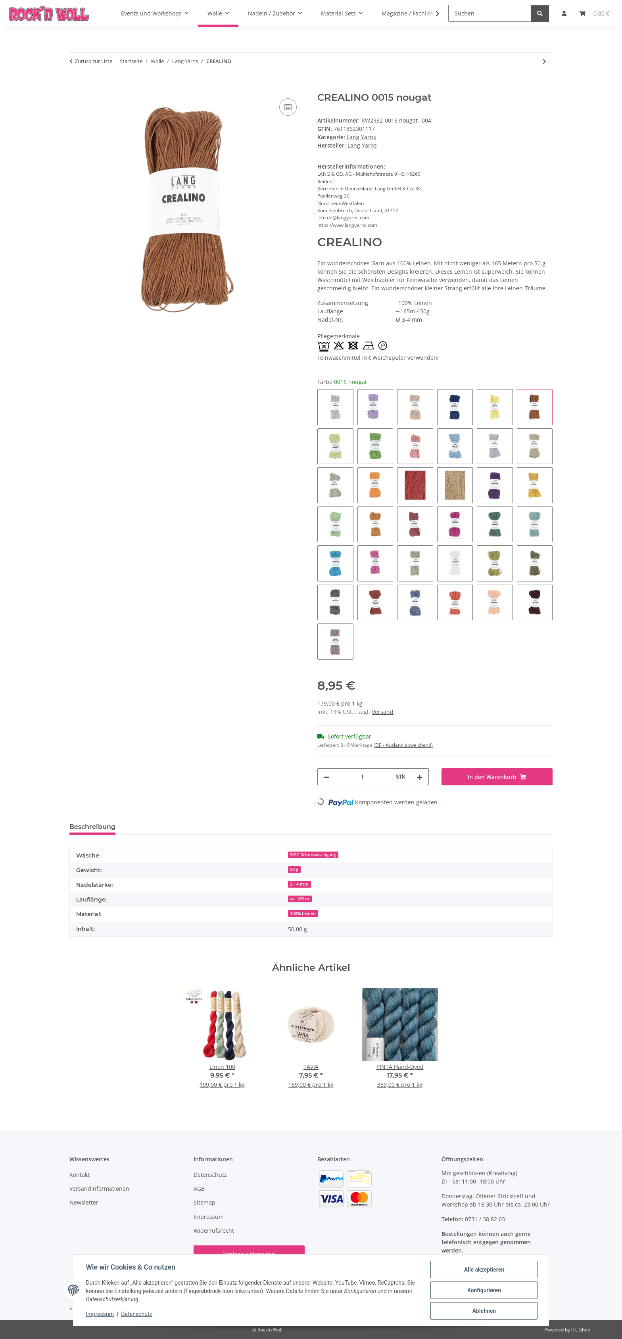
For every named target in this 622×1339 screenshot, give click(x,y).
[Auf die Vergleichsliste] (288, 107)
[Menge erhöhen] (419, 777)
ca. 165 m (299, 899)
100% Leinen (303, 913)
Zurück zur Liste (93, 61)
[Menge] (362, 777)
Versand (383, 712)
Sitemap (204, 1202)
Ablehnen (483, 1311)
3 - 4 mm (299, 884)
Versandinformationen (99, 1188)
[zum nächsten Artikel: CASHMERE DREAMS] (544, 61)
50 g (294, 869)
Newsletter (83, 1202)
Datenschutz (136, 1314)
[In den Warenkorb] (75, 87)
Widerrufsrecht (214, 1230)
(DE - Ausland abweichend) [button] (403, 745)
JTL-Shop (580, 1329)
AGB (199, 1188)
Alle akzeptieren (484, 1269)
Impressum (100, 1314)
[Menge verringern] (326, 777)
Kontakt (79, 1174)
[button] (432, 13)
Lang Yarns (361, 137)
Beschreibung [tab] (92, 827)
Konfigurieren (484, 1290)
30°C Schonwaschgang (313, 854)
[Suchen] (489, 13)
